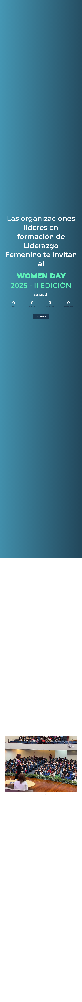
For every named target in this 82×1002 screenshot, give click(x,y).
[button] (36, 794)
